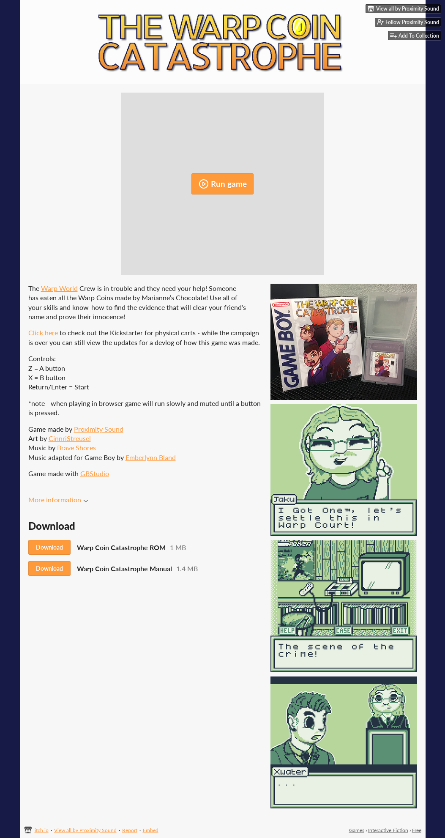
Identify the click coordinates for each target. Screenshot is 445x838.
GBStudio (94, 473)
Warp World (59, 288)
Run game (223, 184)
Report (129, 830)
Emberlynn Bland (151, 457)
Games (356, 830)
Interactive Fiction (388, 830)
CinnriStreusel (70, 438)
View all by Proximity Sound (85, 830)
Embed (150, 830)
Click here (43, 333)
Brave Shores (76, 448)
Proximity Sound (98, 429)
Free (416, 830)
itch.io (42, 830)
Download (49, 547)
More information (58, 500)
